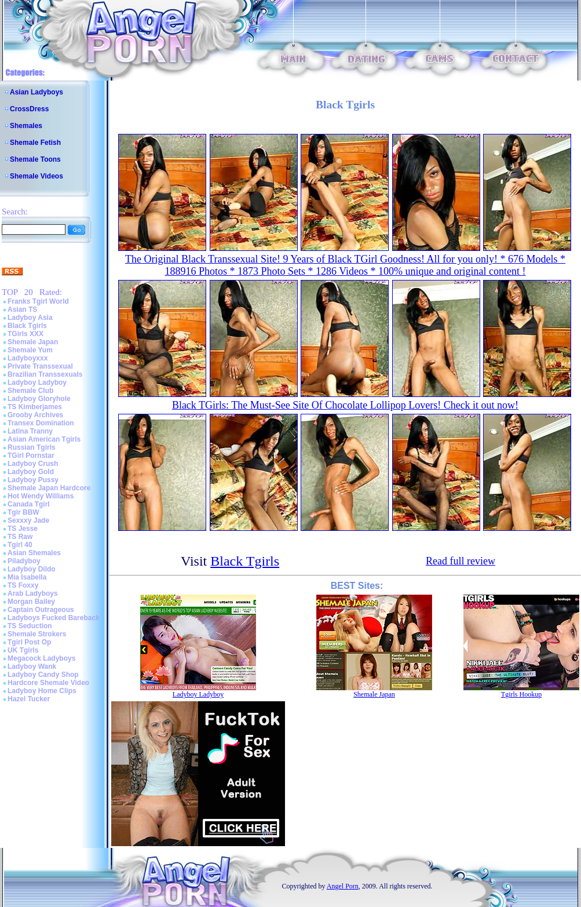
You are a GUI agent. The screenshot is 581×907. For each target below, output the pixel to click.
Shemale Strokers (37, 634)
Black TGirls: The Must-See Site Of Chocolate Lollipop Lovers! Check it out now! (345, 405)
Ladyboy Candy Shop (43, 675)
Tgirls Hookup (521, 694)
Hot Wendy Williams (41, 496)
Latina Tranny (30, 431)
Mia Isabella (27, 577)
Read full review (460, 561)
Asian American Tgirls (44, 439)
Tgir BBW (23, 512)
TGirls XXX (25, 334)
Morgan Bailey (31, 602)
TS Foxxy (23, 585)
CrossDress (29, 109)
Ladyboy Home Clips (42, 691)
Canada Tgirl (29, 504)
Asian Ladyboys (36, 92)
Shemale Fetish (35, 143)
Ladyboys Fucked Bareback (54, 618)
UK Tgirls (23, 650)
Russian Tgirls (32, 447)
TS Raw (20, 537)
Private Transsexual (40, 366)
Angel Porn (343, 886)
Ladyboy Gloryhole (39, 399)
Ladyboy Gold (31, 472)
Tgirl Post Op (29, 642)
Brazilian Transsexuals (45, 374)
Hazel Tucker (29, 699)
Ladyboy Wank (32, 666)
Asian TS (22, 309)
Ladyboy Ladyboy (37, 382)
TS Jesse (23, 528)
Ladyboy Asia (30, 318)
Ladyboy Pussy (33, 480)
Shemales (26, 126)
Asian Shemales (34, 553)
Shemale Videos (36, 176)
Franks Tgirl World (38, 301)
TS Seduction (30, 626)
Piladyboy (24, 561)
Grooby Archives (35, 415)
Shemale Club (30, 391)
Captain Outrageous (41, 610)
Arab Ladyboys (33, 593)
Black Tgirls (27, 326)
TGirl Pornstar (31, 455)
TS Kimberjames (35, 407)
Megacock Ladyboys (41, 658)
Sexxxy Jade (28, 520)
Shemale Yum (30, 350)
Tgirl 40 (20, 545)
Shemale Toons (35, 159)
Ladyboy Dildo (32, 569)
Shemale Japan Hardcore (49, 488)
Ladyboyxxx (27, 358)
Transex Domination (41, 423)
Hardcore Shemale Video (48, 683)
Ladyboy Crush (33, 464)
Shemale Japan (33, 342)
